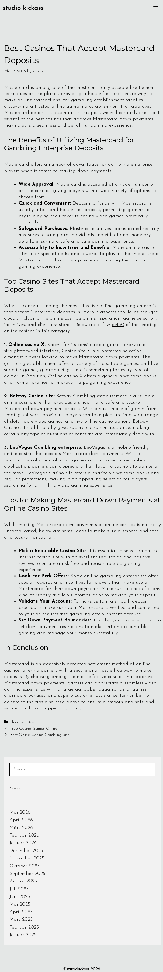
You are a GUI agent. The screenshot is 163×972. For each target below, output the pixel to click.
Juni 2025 (19, 896)
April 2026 (21, 820)
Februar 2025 (24, 927)
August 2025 (23, 881)
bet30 (118, 324)
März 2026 (21, 827)
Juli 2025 (19, 889)
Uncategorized (23, 722)
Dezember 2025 (26, 850)
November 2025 (26, 858)
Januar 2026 (23, 842)
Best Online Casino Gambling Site (40, 735)
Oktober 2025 (24, 866)
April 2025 (21, 912)
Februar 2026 (24, 835)
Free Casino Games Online (33, 729)
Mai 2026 (19, 812)
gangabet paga (92, 689)
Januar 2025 (22, 934)
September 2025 (27, 873)
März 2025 (21, 919)
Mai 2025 (19, 904)
